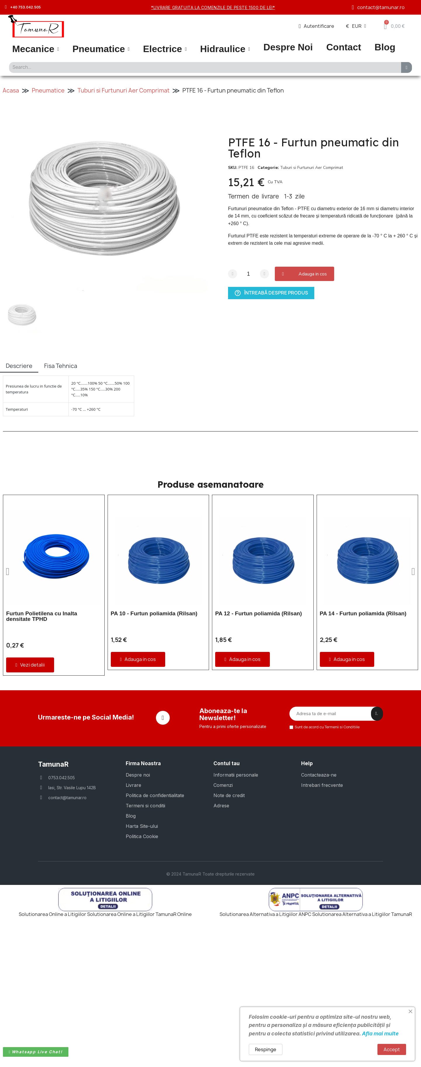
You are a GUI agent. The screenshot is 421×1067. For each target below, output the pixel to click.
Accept (392, 1049)
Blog (385, 47)
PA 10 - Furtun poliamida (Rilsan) (154, 613)
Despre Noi (288, 47)
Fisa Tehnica (60, 366)
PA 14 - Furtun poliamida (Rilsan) (363, 613)
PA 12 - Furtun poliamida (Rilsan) (258, 613)
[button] (306, 274)
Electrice (165, 49)
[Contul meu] (316, 26)
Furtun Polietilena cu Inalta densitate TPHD (41, 616)
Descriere (19, 366)
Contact (343, 47)
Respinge (265, 1049)
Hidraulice (225, 49)
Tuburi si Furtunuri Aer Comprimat (123, 90)
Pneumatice (101, 49)
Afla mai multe (380, 1033)
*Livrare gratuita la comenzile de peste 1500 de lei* (213, 7)
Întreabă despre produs (271, 293)
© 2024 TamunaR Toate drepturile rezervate (210, 1005)
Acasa (11, 90)
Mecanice (35, 49)
